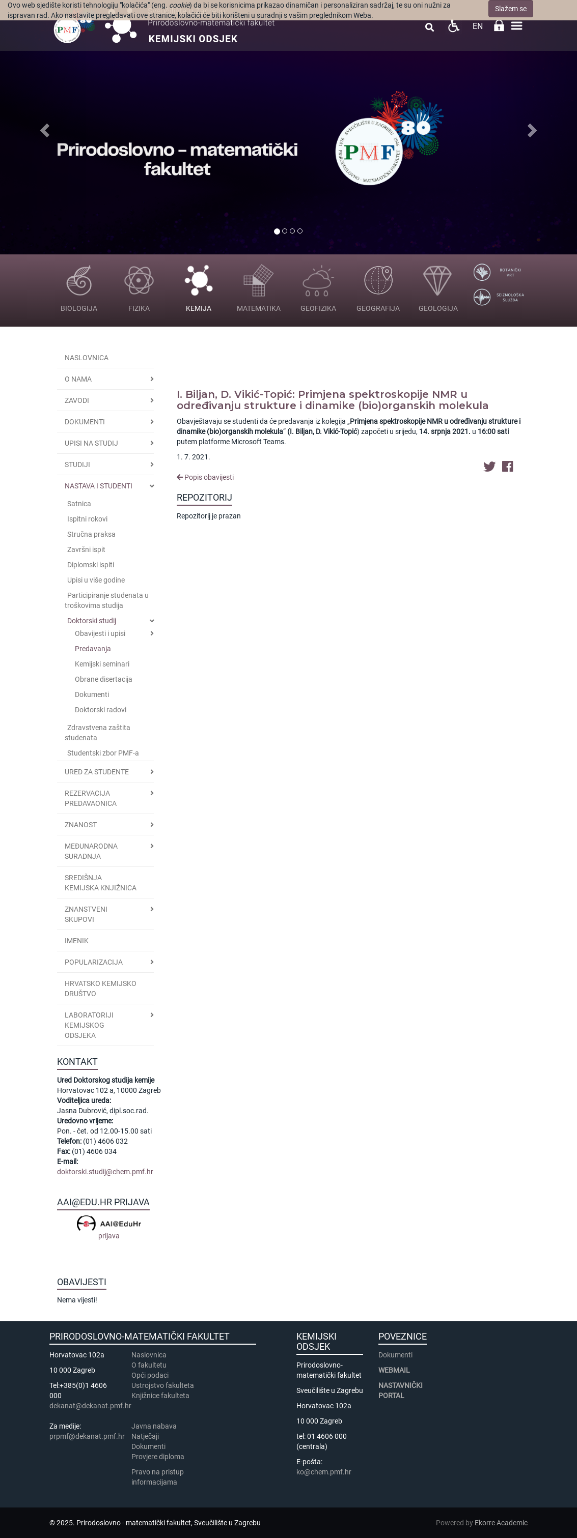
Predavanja (93, 649)
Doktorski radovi (100, 710)
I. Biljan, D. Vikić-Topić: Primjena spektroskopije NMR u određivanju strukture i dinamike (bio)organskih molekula (333, 400)
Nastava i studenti (98, 486)
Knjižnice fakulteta (160, 1395)
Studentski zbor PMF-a (103, 753)
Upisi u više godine (96, 580)
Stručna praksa (91, 534)
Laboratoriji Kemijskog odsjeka (89, 1025)
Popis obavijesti (205, 477)
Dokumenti (85, 422)
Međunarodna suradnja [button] (91, 851)
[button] (43, 127)
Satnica (79, 504)
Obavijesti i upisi (100, 633)
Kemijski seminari (102, 664)
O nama (78, 379)
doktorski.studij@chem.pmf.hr (105, 1172)
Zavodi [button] (77, 400)
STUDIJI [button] (77, 464)
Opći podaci (150, 1375)
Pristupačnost (453, 26)
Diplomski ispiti (90, 565)
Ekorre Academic (501, 1523)
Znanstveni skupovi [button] (86, 914)
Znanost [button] (81, 825)
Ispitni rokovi (87, 519)
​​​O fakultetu (149, 1365)
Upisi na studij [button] (91, 443)
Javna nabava (154, 1426)
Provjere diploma (157, 1457)
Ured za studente (97, 772)
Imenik (77, 941)
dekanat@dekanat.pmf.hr (90, 1406)
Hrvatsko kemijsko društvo (100, 988)
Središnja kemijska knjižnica (100, 883)
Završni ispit (86, 549)
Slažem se (511, 9)
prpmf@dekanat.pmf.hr (87, 1436)
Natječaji (145, 1436)
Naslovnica (86, 358)
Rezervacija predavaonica (91, 798)
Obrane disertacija (103, 679)
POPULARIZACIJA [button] (94, 962)
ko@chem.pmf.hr (323, 1472)
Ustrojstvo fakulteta (162, 1385)
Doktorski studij (91, 621)
